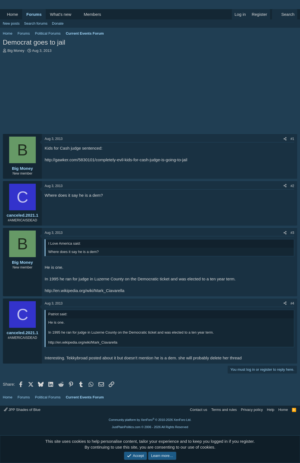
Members (92, 14)
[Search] (284, 14)
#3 (292, 233)
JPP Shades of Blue (22, 410)
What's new (60, 14)
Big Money (15, 50)
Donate (57, 23)
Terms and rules (224, 410)
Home (12, 14)
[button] (76, 14)
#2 (292, 186)
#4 (292, 303)
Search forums (36, 23)
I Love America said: (64, 243)
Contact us (198, 410)
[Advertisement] (150, 95)
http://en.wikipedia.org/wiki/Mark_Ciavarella (84, 290)
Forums (34, 14)
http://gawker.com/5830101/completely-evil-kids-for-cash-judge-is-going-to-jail (116, 159)
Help (270, 410)
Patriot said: (57, 314)
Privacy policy (252, 410)
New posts (11, 23)
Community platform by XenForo (150, 419)
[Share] (285, 139)
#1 (292, 139)
